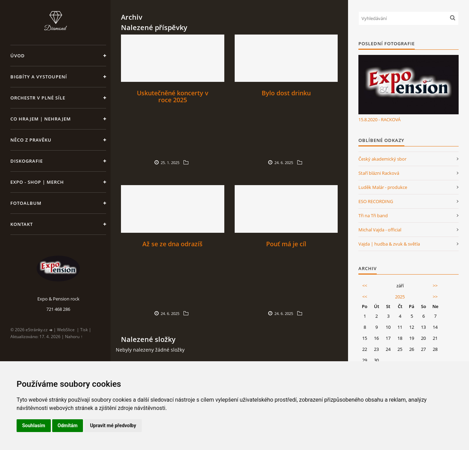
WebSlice (66, 330)
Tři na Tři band (373, 215)
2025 (400, 297)
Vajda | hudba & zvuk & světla (389, 244)
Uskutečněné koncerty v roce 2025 (172, 96)
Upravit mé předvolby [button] (113, 425)
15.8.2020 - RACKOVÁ (379, 119)
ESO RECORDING (375, 201)
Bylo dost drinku (286, 92)
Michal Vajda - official (379, 230)
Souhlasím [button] (33, 425)
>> (435, 286)
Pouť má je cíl (286, 243)
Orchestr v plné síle (37, 98)
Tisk (84, 330)
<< (364, 286)
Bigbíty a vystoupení (38, 77)
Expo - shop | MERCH (37, 182)
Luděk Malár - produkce (382, 187)
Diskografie (26, 161)
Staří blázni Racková (378, 173)
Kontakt (21, 224)
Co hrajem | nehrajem (40, 119)
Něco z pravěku (30, 140)
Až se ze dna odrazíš (172, 243)
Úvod (17, 55)
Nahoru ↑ (74, 336)
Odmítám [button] (68, 425)
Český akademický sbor (382, 159)
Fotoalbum (25, 203)
